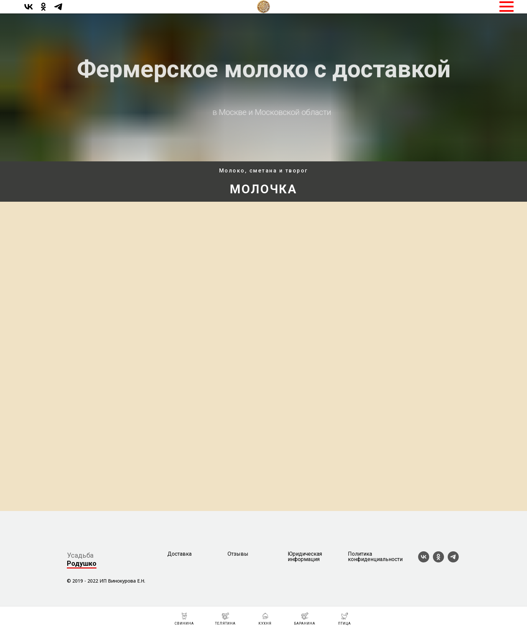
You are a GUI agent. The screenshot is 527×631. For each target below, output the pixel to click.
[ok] (43, 10)
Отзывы (238, 554)
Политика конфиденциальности (375, 556)
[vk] (29, 10)
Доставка (179, 554)
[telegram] (58, 10)
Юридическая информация (305, 556)
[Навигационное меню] (506, 6)
